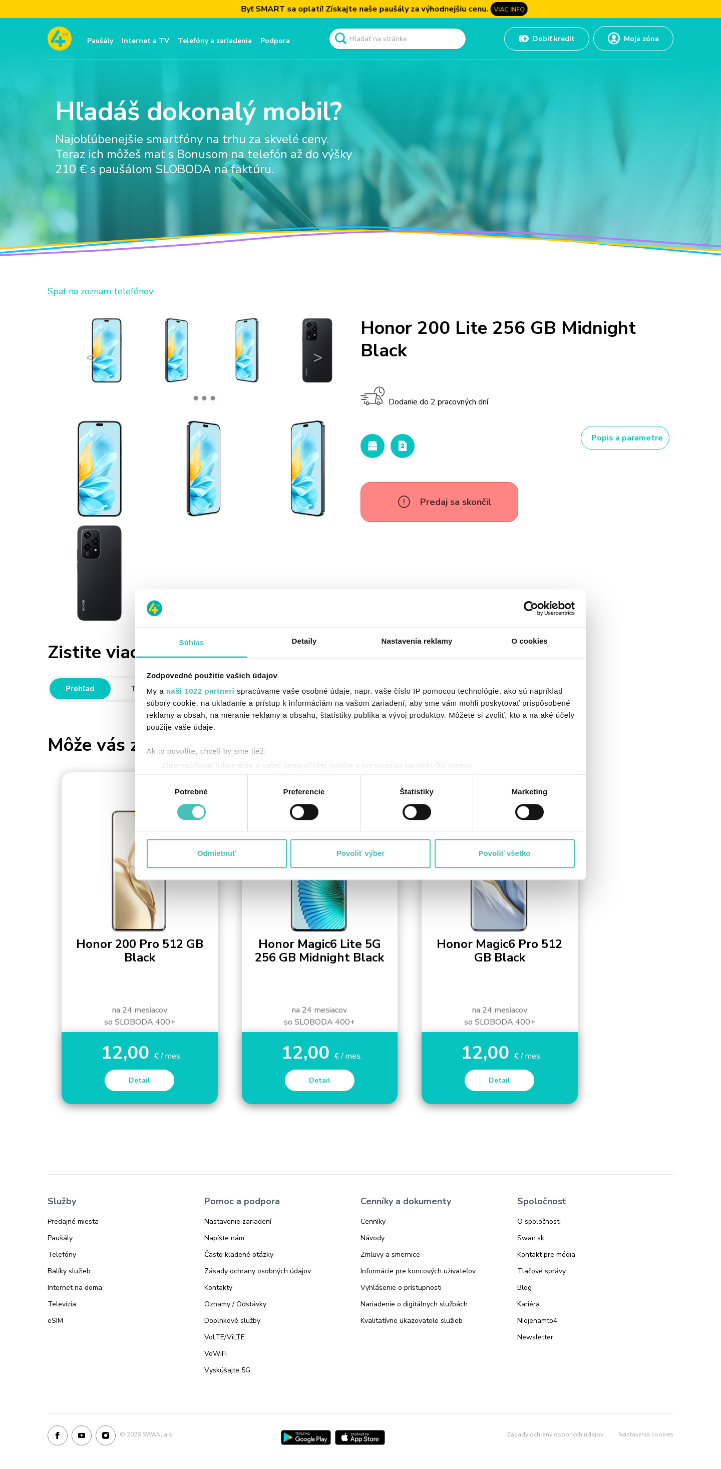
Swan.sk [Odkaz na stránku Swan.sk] (530, 1238)
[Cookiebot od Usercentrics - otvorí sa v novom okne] (531, 608)
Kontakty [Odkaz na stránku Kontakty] (218, 1287)
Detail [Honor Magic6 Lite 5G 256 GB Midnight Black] (319, 1080)
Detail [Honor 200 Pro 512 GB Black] (139, 1080)
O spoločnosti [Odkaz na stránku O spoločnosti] (539, 1221)
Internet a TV (145, 41)
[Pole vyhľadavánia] (397, 39)
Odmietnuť (216, 853)
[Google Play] (306, 1437)
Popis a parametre (627, 437)
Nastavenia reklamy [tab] (417, 641)
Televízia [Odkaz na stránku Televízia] (62, 1304)
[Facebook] (58, 1437)
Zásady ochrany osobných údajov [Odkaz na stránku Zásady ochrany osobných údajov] (257, 1271)
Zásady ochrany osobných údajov (555, 1434)
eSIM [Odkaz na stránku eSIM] (55, 1320)
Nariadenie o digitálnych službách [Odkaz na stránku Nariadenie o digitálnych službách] (414, 1304)
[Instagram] (106, 1437)
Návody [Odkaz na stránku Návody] (372, 1238)
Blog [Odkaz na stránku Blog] (524, 1287)
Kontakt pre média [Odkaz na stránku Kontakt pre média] (546, 1254)
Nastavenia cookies (645, 1434)
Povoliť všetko (505, 853)
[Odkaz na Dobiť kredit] (546, 39)
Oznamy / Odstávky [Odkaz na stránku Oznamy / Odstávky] (235, 1304)
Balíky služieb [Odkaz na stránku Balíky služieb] (69, 1271)
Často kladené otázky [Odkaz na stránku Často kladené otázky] (238, 1254)
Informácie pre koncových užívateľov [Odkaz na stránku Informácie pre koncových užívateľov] (418, 1271)
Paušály (100, 41)
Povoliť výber (360, 853)
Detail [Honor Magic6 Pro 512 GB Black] (499, 1080)
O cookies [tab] (529, 641)
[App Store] (360, 1437)
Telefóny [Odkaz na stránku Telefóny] (62, 1254)
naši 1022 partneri (200, 691)
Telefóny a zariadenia (215, 41)
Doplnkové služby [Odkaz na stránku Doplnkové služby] (232, 1320)
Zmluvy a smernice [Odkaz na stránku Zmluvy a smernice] (390, 1254)
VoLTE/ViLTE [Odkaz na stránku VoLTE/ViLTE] (224, 1337)
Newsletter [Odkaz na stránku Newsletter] (535, 1337)
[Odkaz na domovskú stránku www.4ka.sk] (60, 39)
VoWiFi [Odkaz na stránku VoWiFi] (215, 1353)
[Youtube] (82, 1437)
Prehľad (80, 689)
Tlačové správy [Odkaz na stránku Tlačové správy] (541, 1271)
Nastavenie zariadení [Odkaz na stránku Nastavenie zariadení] (237, 1221)
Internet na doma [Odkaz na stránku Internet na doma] (75, 1287)
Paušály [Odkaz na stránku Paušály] (60, 1238)
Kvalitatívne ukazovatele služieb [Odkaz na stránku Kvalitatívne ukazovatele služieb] (411, 1320)
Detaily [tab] (304, 641)
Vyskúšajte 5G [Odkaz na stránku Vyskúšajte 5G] (227, 1370)
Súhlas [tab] (191, 643)
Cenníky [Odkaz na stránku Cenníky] (373, 1221)
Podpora (275, 41)
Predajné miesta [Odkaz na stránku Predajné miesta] (73, 1221)
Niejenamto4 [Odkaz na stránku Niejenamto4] (537, 1320)
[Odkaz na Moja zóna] (633, 38)
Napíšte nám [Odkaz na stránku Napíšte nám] (224, 1238)
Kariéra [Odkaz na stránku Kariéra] (528, 1304)
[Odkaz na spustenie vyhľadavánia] (340, 39)
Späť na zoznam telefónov (100, 291)
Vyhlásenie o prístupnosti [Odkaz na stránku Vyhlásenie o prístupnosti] (401, 1287)
